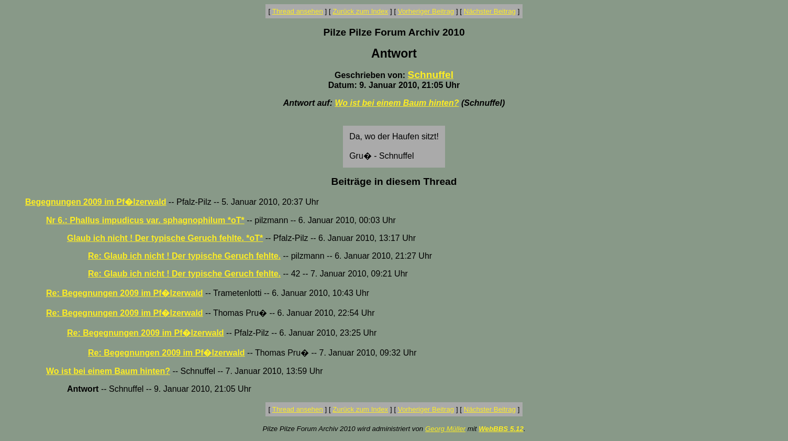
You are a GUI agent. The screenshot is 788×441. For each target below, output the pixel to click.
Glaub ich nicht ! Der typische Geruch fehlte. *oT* (165, 238)
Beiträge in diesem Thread (394, 181)
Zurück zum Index (360, 11)
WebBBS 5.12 (501, 429)
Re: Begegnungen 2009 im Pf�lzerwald (124, 293)
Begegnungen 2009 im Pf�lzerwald (95, 201)
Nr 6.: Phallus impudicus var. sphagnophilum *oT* (145, 220)
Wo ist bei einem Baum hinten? (397, 102)
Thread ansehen (297, 11)
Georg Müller (445, 429)
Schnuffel (430, 74)
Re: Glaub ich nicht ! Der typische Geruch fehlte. (184, 255)
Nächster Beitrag (490, 11)
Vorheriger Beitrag (426, 11)
